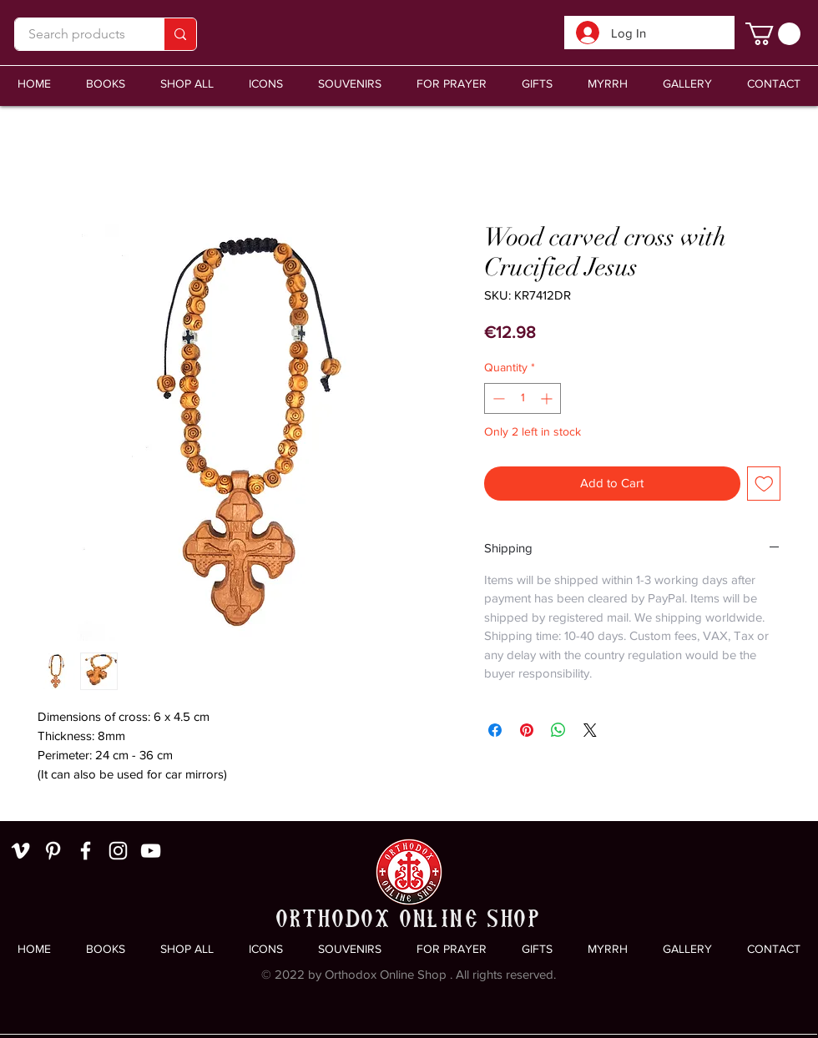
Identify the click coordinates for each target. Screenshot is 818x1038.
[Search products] (77, 34)
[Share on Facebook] (495, 730)
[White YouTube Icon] (151, 851)
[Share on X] (590, 730)
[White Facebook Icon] (85, 851)
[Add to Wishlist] (764, 483)
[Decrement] (497, 398)
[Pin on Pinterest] (527, 730)
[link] (772, 34)
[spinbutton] (522, 398)
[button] (349, 84)
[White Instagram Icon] (118, 851)
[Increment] (548, 398)
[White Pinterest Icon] (53, 851)
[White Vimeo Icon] (20, 851)
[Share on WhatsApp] (558, 730)
